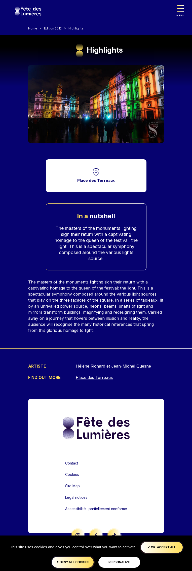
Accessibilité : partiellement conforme (96, 509)
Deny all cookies (72, 562)
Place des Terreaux (96, 180)
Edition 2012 (53, 28)
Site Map (72, 486)
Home (32, 28)
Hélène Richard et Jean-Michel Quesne (113, 366)
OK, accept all (161, 547)
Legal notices (76, 497)
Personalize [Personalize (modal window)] (119, 562)
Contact (71, 463)
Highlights (75, 28)
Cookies (72, 474)
